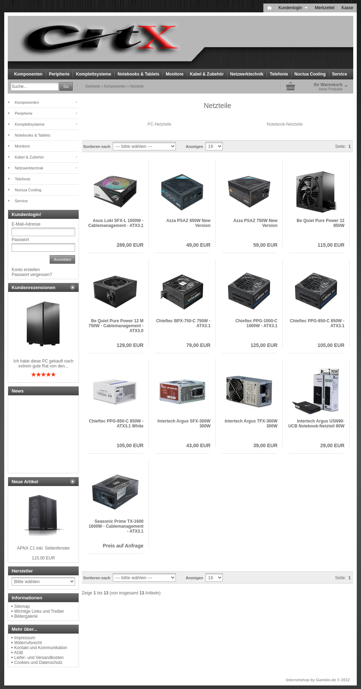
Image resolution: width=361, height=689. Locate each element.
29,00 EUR (332, 445)
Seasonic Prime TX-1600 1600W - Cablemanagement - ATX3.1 (116, 526)
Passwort (20, 239)
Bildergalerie (26, 616)
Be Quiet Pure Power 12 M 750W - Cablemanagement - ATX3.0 (115, 325)
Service (339, 74)
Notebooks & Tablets (138, 74)
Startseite (92, 86)
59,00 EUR (265, 245)
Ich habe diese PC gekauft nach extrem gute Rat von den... (43, 364)
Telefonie (279, 74)
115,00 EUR (331, 245)
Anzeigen (194, 146)
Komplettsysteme (93, 74)
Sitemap (22, 606)
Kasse (347, 7)
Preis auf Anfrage (123, 546)
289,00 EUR (130, 245)
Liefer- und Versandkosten (38, 657)
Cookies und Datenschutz (38, 662)
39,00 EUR (265, 445)
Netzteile (137, 86)
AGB (18, 652)
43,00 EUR (198, 445)
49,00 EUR (198, 245)
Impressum (24, 637)
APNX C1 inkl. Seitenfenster (43, 548)
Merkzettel (324, 7)
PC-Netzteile (159, 124)
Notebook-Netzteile (285, 124)
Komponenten (28, 74)
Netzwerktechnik (247, 74)
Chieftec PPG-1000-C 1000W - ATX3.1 (256, 323)
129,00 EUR (130, 345)
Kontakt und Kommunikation (40, 647)
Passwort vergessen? (32, 274)
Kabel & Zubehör (207, 74)
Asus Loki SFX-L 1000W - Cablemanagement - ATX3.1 (115, 223)
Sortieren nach (96, 146)
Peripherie (59, 74)
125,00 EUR (264, 345)
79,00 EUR (198, 345)
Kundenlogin (293, 7)
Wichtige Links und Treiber (39, 611)
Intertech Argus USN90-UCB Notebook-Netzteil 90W (316, 424)
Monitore (175, 74)
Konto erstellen (26, 269)
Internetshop (298, 680)
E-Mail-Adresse (26, 224)
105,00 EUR (331, 345)
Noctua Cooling (310, 74)
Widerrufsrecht (28, 642)
